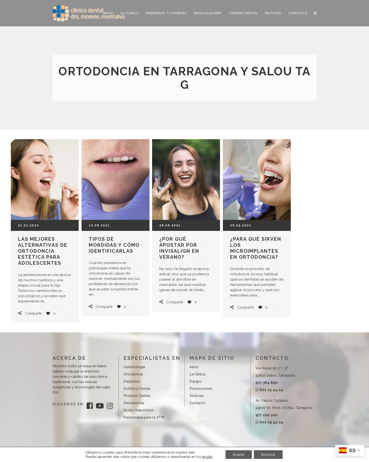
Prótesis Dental (137, 396)
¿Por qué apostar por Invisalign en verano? (179, 248)
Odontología (134, 367)
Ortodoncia (133, 374)
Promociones (201, 388)
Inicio (194, 367)
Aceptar (239, 454)
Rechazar (268, 454)
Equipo (196, 381)
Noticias (197, 396)
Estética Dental (137, 388)
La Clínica (197, 374)
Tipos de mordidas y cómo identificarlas (114, 245)
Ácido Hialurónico (139, 410)
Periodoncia (134, 403)
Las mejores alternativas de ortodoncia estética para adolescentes (42, 251)
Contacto (198, 403)
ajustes (207, 457)
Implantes (132, 381)
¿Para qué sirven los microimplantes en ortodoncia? (255, 248)
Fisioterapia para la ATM (144, 417)
